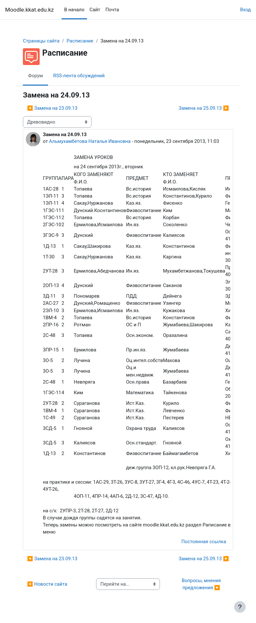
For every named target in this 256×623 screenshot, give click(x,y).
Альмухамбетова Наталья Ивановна (90, 141)
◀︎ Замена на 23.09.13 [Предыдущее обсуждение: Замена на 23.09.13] (52, 108)
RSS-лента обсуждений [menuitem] (79, 76)
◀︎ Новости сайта (47, 584)
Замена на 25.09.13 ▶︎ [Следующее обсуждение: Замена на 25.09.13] (204, 108)
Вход (245, 10)
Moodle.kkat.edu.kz (29, 9)
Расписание (80, 41)
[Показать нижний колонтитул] (240, 607)
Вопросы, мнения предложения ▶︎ (202, 584)
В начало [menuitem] (74, 10)
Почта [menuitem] (112, 10)
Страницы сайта (41, 41)
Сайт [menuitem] (95, 10)
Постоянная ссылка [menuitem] (203, 541)
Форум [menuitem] (35, 76)
